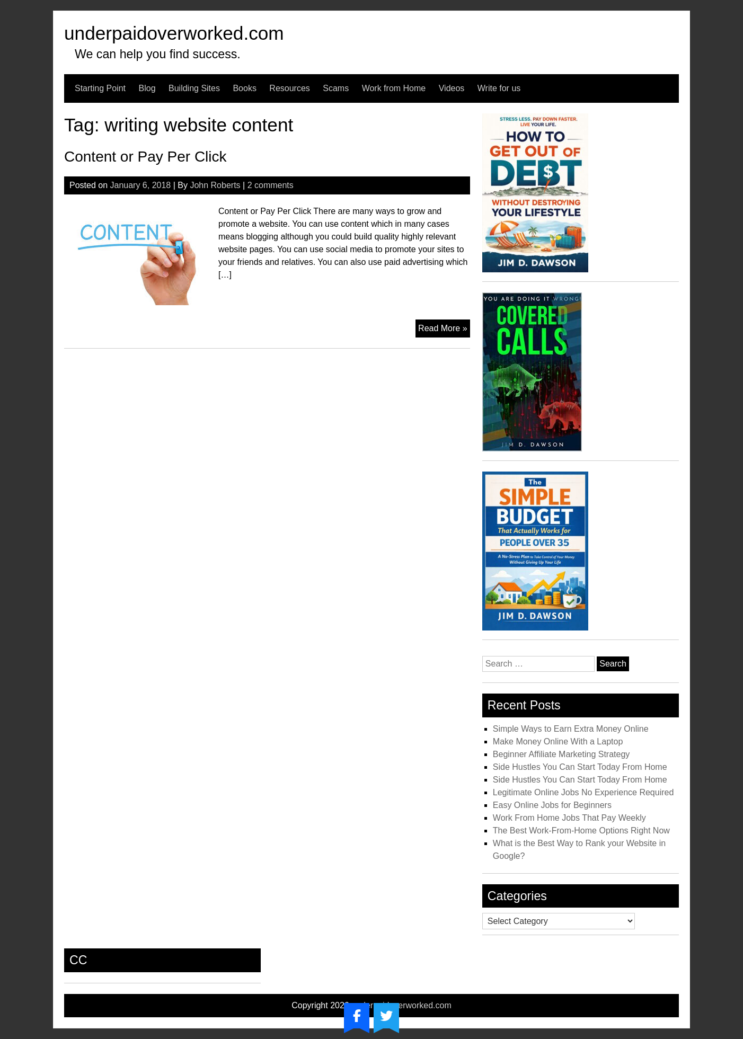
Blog (147, 88)
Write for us (499, 88)
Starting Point (100, 88)
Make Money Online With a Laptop (558, 741)
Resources (289, 88)
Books (244, 88)
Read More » (444, 330)
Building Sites (194, 88)
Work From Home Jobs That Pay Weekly (569, 817)
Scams (336, 88)
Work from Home (394, 88)
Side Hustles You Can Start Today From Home (580, 766)
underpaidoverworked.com (174, 33)
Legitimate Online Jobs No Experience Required (583, 792)
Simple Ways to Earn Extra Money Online (571, 728)
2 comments (270, 185)
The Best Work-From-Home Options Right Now (581, 830)
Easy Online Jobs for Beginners (552, 805)
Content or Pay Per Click (145, 156)
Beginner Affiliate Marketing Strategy (561, 754)
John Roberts (215, 185)
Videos (452, 88)
